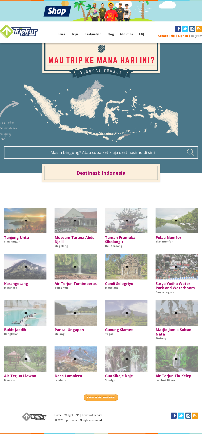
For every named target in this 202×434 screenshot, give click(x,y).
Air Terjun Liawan (20, 375)
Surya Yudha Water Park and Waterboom (175, 285)
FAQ (141, 34)
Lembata (60, 380)
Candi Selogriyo (119, 283)
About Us (126, 34)
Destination (93, 34)
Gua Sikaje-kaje (119, 375)
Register (196, 36)
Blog (110, 34)
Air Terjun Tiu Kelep (173, 375)
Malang (60, 334)
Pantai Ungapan (69, 329)
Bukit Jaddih (15, 329)
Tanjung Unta (16, 237)
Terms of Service (92, 415)
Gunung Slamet (119, 329)
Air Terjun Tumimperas (76, 283)
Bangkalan (11, 334)
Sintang (161, 338)
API (77, 415)
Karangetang (16, 283)
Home (61, 34)
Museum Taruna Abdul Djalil (75, 239)
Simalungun (12, 241)
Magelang (61, 246)
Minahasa (10, 287)
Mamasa (9, 380)
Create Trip (166, 36)
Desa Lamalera (68, 375)
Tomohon (61, 287)
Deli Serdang (113, 246)
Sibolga (110, 380)
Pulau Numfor (168, 237)
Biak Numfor (164, 241)
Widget (68, 415)
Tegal (109, 334)
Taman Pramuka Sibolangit (120, 239)
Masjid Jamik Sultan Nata (173, 332)
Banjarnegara (165, 292)
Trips (75, 34)
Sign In (183, 36)
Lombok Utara (165, 380)
